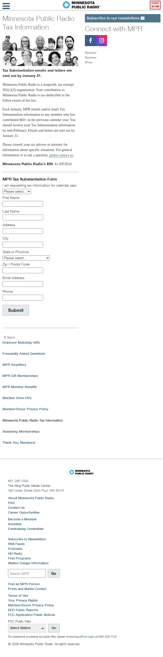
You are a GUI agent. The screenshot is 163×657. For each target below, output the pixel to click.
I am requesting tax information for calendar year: (40, 185)
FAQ (11, 503)
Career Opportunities (24, 512)
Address (9, 225)
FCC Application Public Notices (31, 615)
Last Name (11, 211)
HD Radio (15, 553)
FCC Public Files (19, 621)
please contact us (61, 155)
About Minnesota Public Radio (31, 498)
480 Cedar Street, (36, 490)
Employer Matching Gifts (21, 342)
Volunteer (15, 524)
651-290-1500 (18, 481)
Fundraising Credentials (26, 529)
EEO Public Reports (23, 610)
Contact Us (16, 508)
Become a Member (22, 519)
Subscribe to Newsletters (27, 539)
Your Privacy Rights (23, 600)
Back (9, 337)
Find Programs (19, 558)
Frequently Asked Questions (24, 353)
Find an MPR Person (24, 584)
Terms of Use (18, 596)
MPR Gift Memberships (20, 376)
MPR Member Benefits (20, 387)
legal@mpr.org (83, 636)
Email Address (13, 278)
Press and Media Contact (27, 589)
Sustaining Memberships (21, 431)
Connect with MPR (114, 28)
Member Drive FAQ (17, 398)
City (5, 238)
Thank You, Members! (19, 442)
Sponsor (90, 52)
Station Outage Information (28, 563)
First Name (11, 197)
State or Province (15, 252)
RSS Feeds (16, 544)
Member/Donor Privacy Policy (25, 409)
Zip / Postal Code (16, 264)
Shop (88, 62)
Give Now (155, 5)
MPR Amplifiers (14, 365)
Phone (8, 291)
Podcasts (15, 549)
